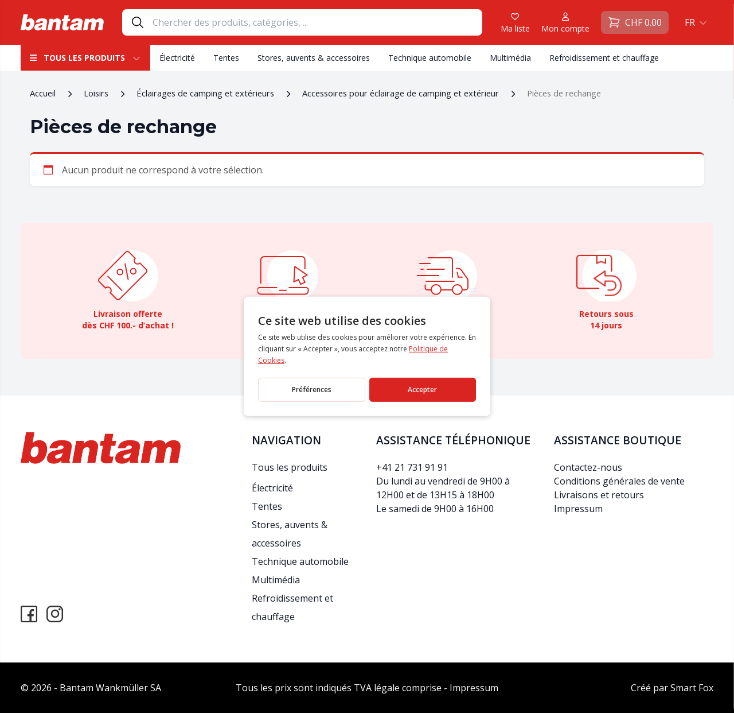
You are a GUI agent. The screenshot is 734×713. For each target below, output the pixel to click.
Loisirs (96, 93)
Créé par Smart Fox (672, 687)
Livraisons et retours (599, 495)
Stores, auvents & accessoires (313, 57)
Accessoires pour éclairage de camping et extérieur (400, 93)
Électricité (177, 57)
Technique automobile (429, 57)
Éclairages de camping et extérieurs (205, 93)
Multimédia (510, 57)
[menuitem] (694, 22)
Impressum (578, 508)
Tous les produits (85, 57)
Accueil (43, 93)
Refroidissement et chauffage (604, 57)
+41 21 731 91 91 (412, 467)
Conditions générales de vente (619, 481)
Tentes (226, 57)
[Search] (317, 22)
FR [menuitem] (690, 22)
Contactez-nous (588, 467)
